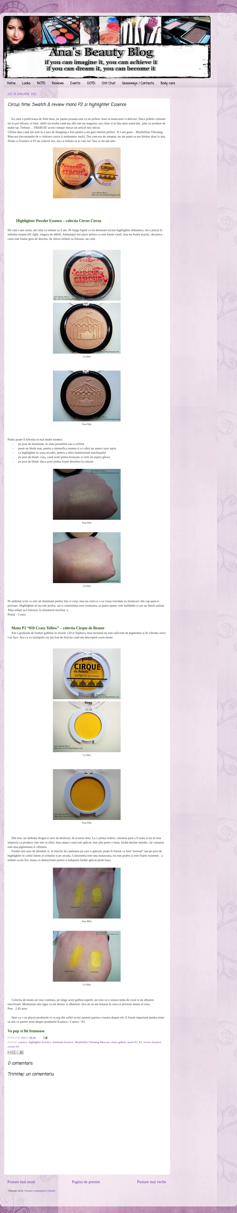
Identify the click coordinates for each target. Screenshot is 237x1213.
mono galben (118, 1042)
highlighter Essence (40, 1042)
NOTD (41, 83)
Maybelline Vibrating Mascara (92, 1042)
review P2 (13, 1046)
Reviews (58, 83)
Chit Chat (109, 83)
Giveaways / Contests (138, 83)
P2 (140, 1042)
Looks (26, 83)
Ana (23, 1037)
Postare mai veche (151, 1182)
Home (11, 83)
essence (22, 1042)
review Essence (152, 1042)
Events (75, 83)
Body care (168, 83)
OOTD (91, 83)
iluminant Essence (62, 1042)
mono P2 (132, 1042)
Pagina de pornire (86, 1182)
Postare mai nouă (21, 1182)
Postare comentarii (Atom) (40, 1190)
